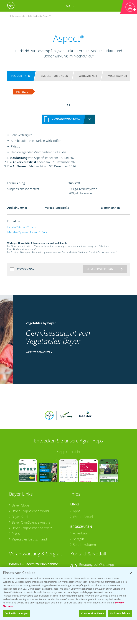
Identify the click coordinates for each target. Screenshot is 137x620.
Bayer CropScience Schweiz (32, 500)
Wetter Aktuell (83, 489)
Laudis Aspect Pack (21, 223)
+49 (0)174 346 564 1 (97, 542)
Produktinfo (20, 76)
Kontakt (81, 551)
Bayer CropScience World (30, 484)
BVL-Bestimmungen (54, 76)
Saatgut (78, 512)
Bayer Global (21, 478)
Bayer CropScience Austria (31, 495)
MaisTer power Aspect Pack (27, 228)
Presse (16, 506)
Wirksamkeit (88, 76)
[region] (68, 593)
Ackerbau (80, 506)
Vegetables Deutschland (29, 512)
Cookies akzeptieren (92, 613)
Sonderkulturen (84, 517)
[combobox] (68, 115)
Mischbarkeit (117, 76)
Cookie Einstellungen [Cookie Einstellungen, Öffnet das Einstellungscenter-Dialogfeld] (16, 613)
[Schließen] (131, 573)
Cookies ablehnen (120, 613)
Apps (76, 484)
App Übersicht (69, 424)
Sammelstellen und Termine (32, 543)
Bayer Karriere (22, 489)
